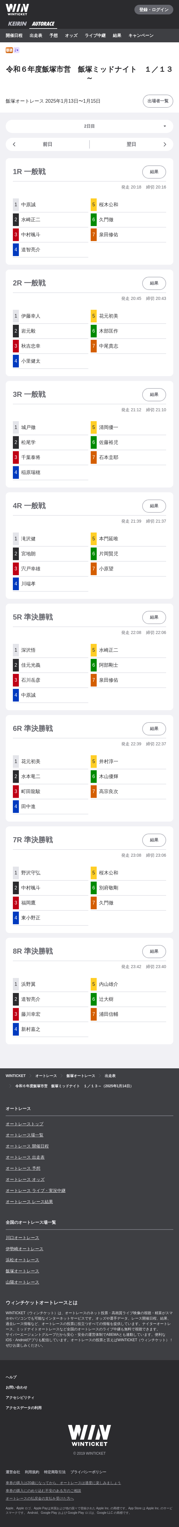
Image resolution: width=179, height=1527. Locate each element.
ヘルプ (11, 1377)
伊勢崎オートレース (24, 1248)
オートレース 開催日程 (27, 1146)
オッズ (71, 35)
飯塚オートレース (22, 1271)
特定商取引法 (55, 1472)
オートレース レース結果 (29, 1201)
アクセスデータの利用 (24, 1408)
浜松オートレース (22, 1259)
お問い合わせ (16, 1387)
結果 (117, 35)
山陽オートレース (22, 1282)
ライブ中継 (95, 35)
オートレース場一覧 (24, 1135)
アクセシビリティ (20, 1398)
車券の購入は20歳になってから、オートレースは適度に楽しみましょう (63, 1483)
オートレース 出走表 (25, 1157)
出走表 (36, 35)
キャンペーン (141, 35)
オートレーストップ (24, 1123)
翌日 (148, 144)
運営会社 (13, 1472)
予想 (53, 35)
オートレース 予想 (23, 1168)
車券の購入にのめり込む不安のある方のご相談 (43, 1491)
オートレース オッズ (25, 1179)
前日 (31, 144)
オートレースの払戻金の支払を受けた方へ (40, 1498)
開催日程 (14, 35)
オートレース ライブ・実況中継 (36, 1190)
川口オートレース (22, 1237)
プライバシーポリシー (88, 1472)
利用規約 (32, 1472)
